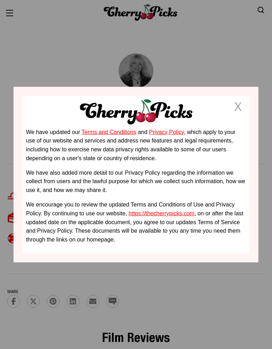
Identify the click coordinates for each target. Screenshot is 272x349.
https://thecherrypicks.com (161, 213)
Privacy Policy (166, 132)
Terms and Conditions (108, 132)
